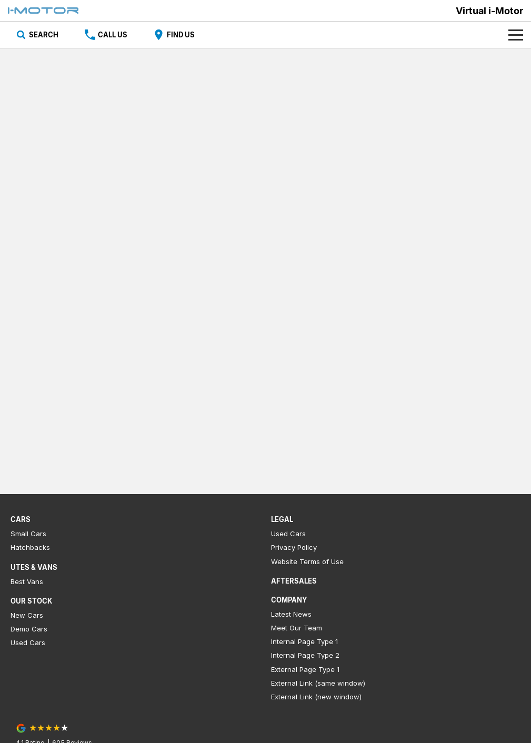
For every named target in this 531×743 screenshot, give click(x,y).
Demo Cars (29, 629)
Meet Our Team (296, 628)
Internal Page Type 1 (304, 641)
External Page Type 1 (305, 669)
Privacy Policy (294, 547)
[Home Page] (43, 10)
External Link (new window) (316, 696)
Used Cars (28, 642)
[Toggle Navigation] (515, 35)
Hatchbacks (30, 547)
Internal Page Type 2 (305, 655)
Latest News (291, 614)
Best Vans (27, 581)
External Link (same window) (318, 683)
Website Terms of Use (307, 561)
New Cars (27, 615)
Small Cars (28, 533)
